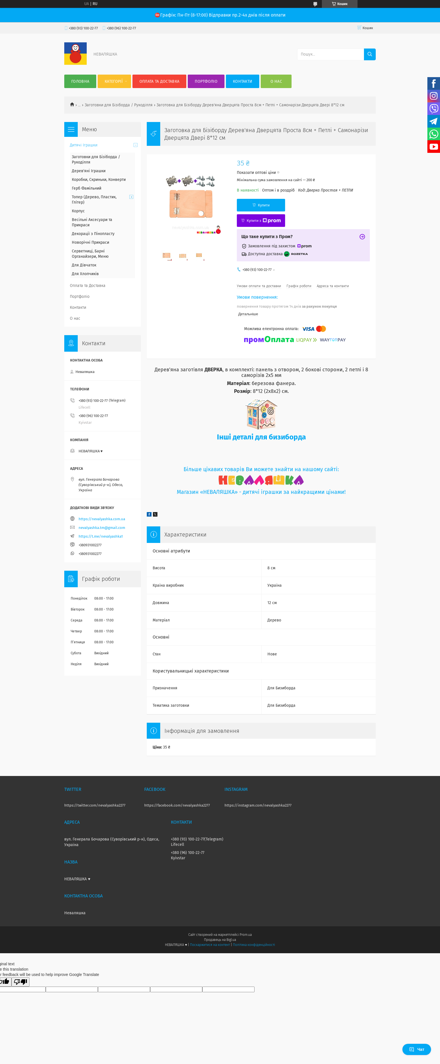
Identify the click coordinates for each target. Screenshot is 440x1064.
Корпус (78, 211)
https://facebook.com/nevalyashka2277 (177, 805)
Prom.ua (246, 935)
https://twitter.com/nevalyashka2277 (94, 805)
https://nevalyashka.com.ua (102, 519)
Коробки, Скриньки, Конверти (99, 179)
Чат (416, 1049)
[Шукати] (370, 54)
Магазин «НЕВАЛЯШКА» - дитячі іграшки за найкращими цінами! (261, 492)
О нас (276, 81)
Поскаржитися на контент (210, 945)
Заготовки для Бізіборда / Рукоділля (119, 105)
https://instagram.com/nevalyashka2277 (258, 805)
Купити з (264, 220)
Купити (264, 205)
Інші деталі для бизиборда (261, 437)
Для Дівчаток (84, 265)
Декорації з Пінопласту (93, 233)
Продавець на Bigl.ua (220, 940)
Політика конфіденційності (254, 945)
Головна (80, 81)
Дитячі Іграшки (83, 145)
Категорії (114, 81)
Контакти (242, 81)
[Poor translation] (20, 982)
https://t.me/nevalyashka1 (101, 536)
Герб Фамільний (86, 188)
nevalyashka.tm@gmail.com (102, 528)
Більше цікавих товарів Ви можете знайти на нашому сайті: (261, 469)
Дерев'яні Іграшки (89, 171)
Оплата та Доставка (159, 81)
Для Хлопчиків (85, 273)
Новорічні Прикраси (90, 242)
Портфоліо (206, 81)
